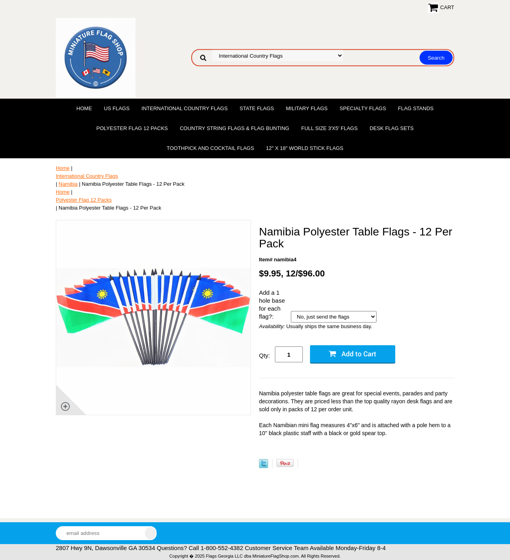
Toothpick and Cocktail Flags (210, 148)
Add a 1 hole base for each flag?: (272, 304)
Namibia (68, 184)
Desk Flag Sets (392, 128)
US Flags (116, 108)
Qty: (264, 355)
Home (84, 108)
